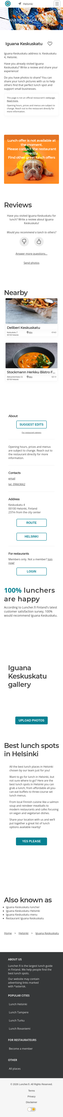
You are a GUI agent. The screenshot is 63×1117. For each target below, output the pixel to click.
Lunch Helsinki (18, 1004)
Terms (31, 1090)
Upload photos (31, 720)
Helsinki (31, 536)
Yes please (31, 841)
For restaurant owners (31, 432)
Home (8, 933)
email (11, 478)
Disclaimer (31, 1102)
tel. (16, 484)
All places (14, 1069)
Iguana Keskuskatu (47, 933)
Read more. (12, 100)
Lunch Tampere (18, 1012)
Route (31, 522)
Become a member (21, 1048)
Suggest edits (31, 424)
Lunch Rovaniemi (19, 1028)
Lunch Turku (17, 1020)
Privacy (31, 1096)
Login (31, 571)
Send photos (31, 263)
